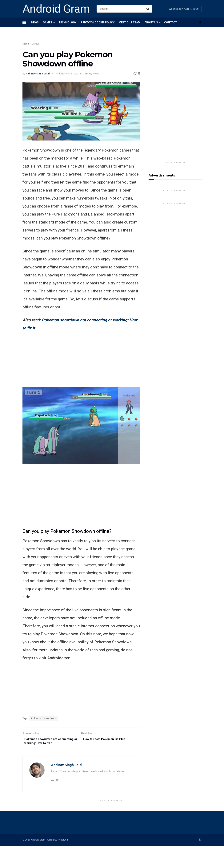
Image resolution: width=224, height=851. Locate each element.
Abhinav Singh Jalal (38, 73)
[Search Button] (148, 9)
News (35, 22)
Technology (67, 22)
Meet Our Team (129, 22)
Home (25, 43)
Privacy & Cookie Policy (97, 22)
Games (47, 22)
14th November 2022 (67, 73)
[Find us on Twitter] (200, 22)
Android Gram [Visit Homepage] (56, 8)
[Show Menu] (24, 22)
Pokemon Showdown (43, 718)
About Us (151, 22)
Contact (170, 22)
